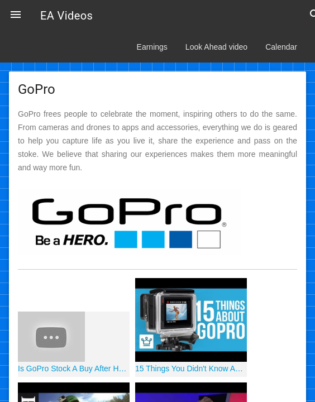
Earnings (152, 46)
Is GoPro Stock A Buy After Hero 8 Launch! (74, 368)
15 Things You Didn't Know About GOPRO (191, 368)
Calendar (281, 46)
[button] (15, 15)
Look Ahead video (216, 46)
